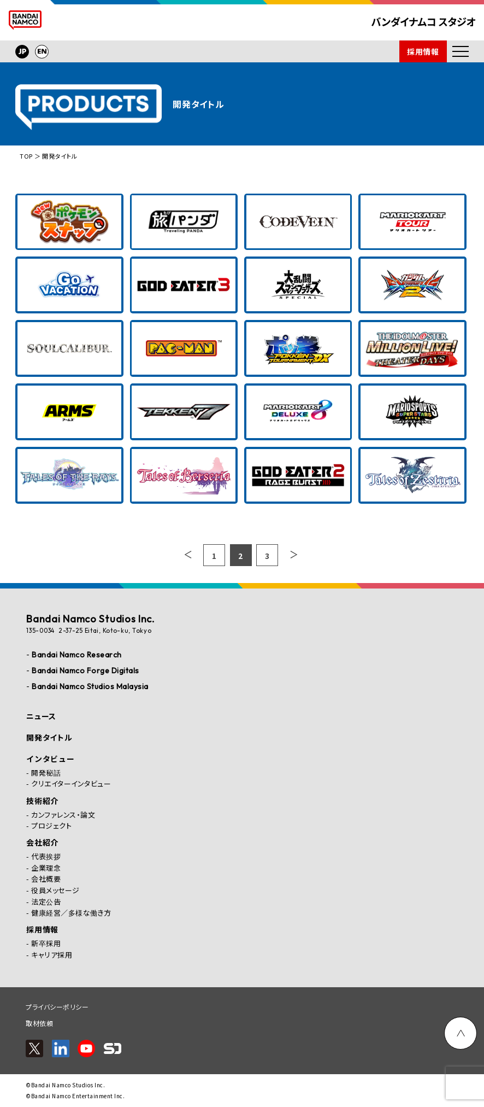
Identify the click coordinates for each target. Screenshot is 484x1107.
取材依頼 (39, 1023)
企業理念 (46, 868)
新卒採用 (46, 943)
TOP (26, 156)
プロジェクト (51, 825)
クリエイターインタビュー (71, 783)
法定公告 (46, 901)
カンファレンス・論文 (63, 814)
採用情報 (423, 51)
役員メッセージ (55, 890)
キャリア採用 (51, 954)
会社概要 (46, 878)
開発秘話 (46, 772)
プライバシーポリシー (57, 1006)
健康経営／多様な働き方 (71, 912)
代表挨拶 (46, 856)
